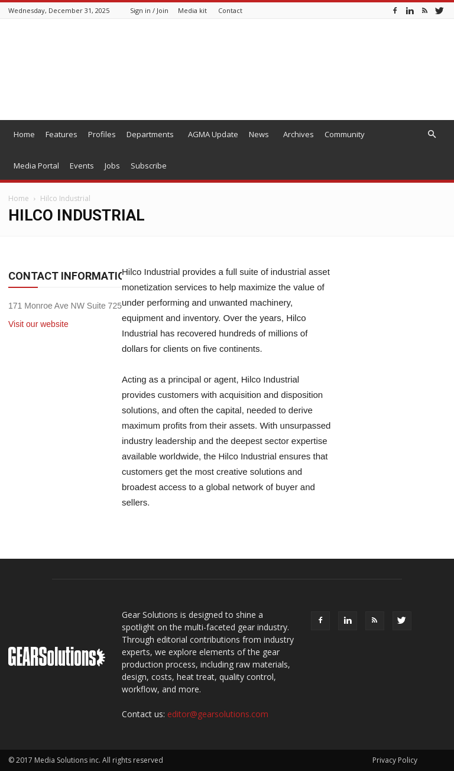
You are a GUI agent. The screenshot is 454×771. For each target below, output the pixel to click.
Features (61, 134)
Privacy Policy (394, 760)
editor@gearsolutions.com (217, 714)
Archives (298, 134)
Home (24, 134)
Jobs (112, 165)
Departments (150, 134)
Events (82, 165)
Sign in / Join (149, 10)
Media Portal (36, 165)
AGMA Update (213, 134)
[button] (431, 134)
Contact (230, 10)
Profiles (102, 134)
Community (345, 134)
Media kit (192, 10)
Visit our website (38, 324)
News (259, 134)
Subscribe (149, 165)
